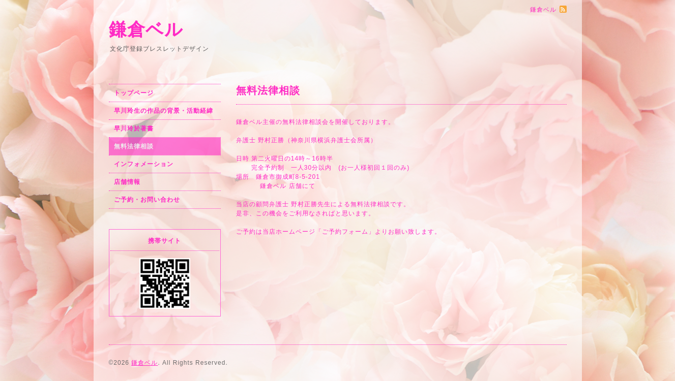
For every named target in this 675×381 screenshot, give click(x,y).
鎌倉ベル (146, 29)
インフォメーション (143, 164)
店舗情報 (127, 181)
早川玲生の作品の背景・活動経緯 (163, 110)
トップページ (134, 93)
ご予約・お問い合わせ (147, 199)
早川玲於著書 (134, 128)
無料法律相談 (134, 146)
